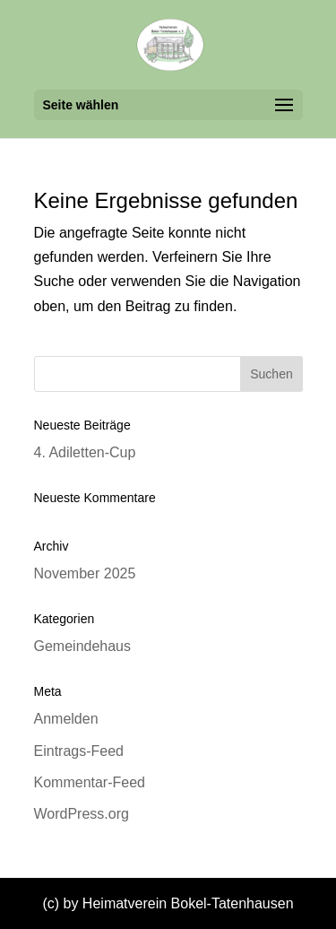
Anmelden (66, 718)
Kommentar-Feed (90, 782)
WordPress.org (81, 813)
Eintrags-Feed (79, 751)
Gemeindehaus (83, 646)
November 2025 (85, 573)
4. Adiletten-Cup (85, 452)
